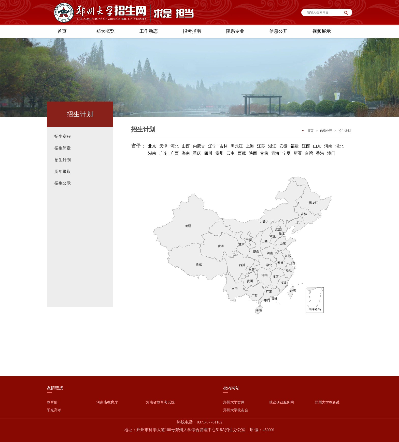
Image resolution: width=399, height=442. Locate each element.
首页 (62, 31)
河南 (328, 146)
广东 (163, 153)
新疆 (298, 153)
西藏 (242, 153)
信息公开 (278, 31)
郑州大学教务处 (327, 402)
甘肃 (264, 153)
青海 (275, 153)
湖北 (339, 146)
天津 (163, 146)
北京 (152, 146)
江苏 (261, 146)
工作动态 (148, 31)
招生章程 (62, 136)
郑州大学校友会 (235, 410)
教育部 (52, 402)
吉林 (223, 146)
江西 (306, 146)
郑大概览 (105, 31)
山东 (317, 146)
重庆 (197, 153)
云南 (230, 153)
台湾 (309, 153)
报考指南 (192, 31)
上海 (250, 146)
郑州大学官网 (234, 402)
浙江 (272, 146)
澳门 (331, 153)
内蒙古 (199, 146)
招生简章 (62, 148)
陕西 (253, 153)
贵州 (219, 153)
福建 (295, 146)
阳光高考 (54, 410)
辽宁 (212, 146)
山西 (186, 146)
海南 (186, 153)
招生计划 (62, 160)
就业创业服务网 (281, 402)
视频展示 (321, 31)
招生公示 (62, 183)
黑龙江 (237, 146)
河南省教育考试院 (160, 402)
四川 (208, 153)
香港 (320, 153)
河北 (174, 146)
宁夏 (286, 153)
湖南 (152, 153)
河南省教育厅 (107, 402)
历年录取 (62, 171)
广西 (174, 153)
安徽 (283, 146)
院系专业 (235, 31)
